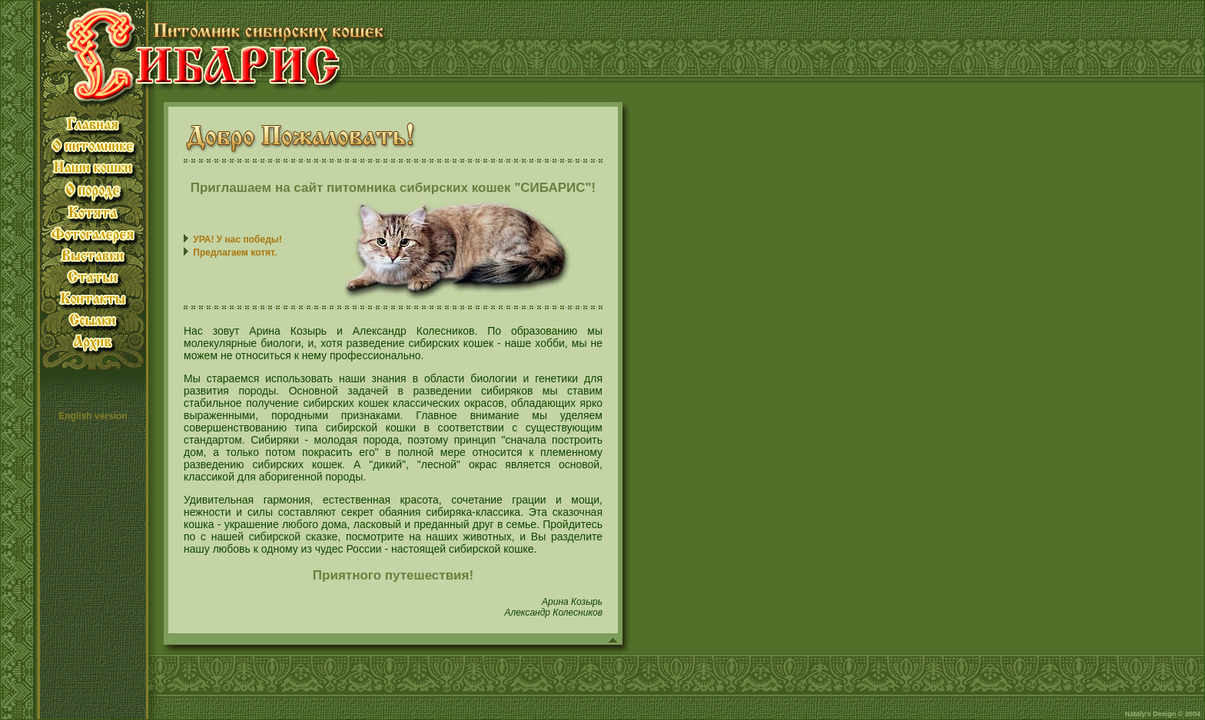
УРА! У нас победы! (237, 239)
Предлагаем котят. (235, 252)
